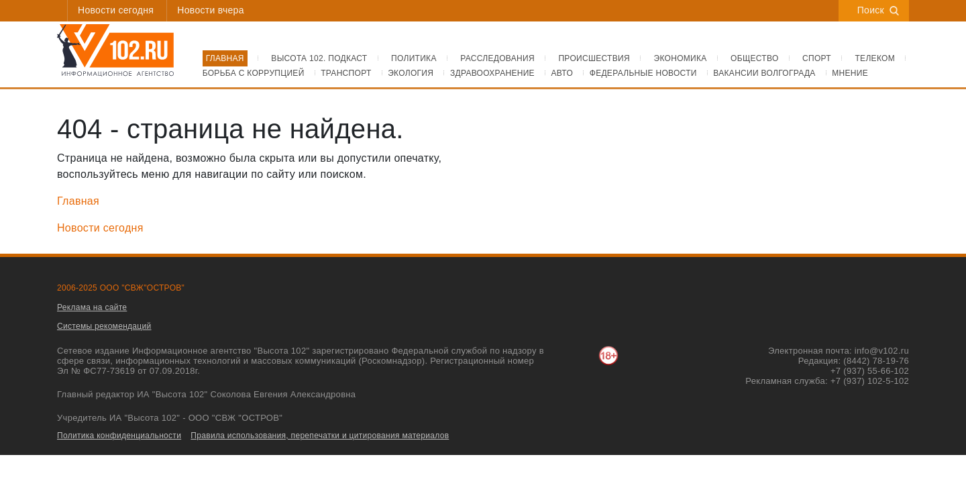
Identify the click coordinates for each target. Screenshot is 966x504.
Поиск (878, 10)
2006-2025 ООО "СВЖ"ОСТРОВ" (120, 288)
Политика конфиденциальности (119, 435)
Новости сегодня (116, 10)
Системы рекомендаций (104, 326)
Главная (78, 201)
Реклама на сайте (92, 307)
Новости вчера (210, 10)
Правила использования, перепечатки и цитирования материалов (320, 435)
